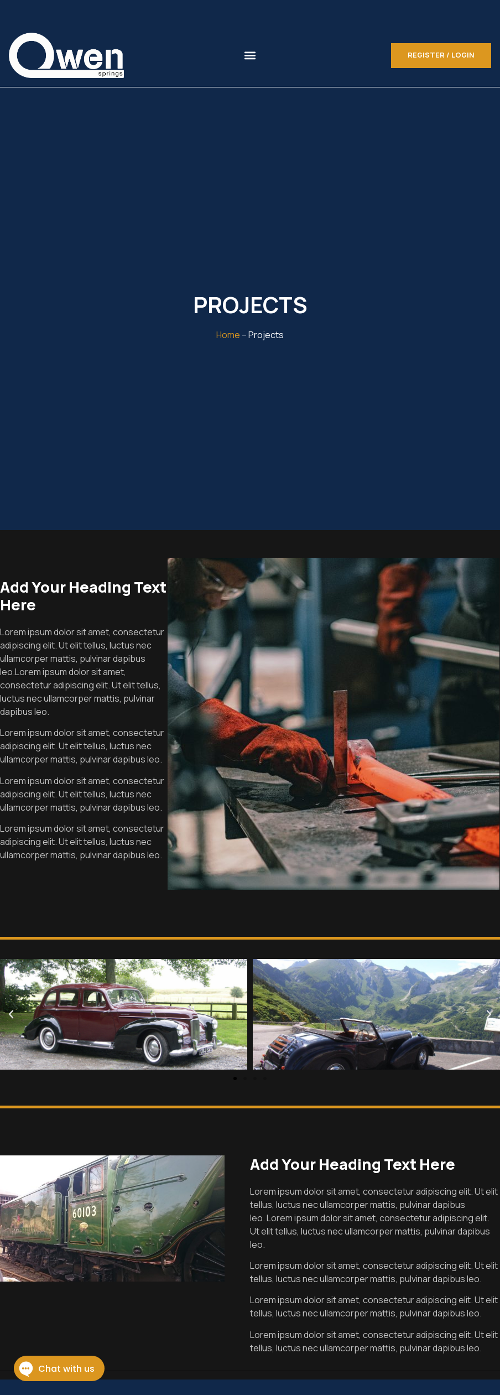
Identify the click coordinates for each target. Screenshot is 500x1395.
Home (228, 335)
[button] (250, 55)
